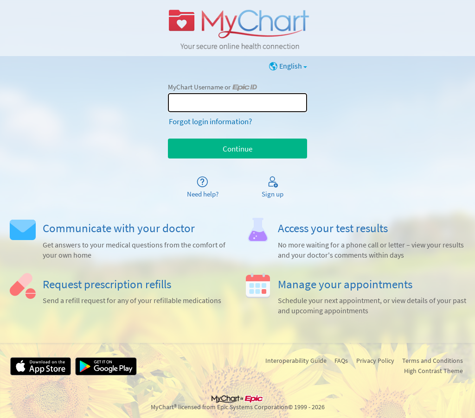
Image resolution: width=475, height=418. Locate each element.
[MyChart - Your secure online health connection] (237, 28)
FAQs (341, 360)
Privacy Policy (375, 360)
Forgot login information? (210, 121)
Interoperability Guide (296, 360)
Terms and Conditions (432, 360)
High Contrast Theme (433, 371)
